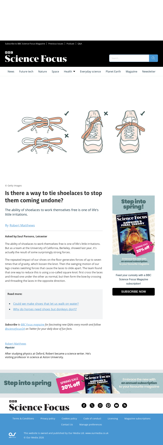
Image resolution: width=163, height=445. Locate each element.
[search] (153, 58)
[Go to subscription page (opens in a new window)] (133, 269)
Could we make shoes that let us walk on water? (46, 304)
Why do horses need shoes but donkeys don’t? (45, 309)
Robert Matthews (15, 343)
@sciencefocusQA (15, 329)
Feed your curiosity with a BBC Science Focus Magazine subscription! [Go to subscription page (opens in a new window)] (133, 279)
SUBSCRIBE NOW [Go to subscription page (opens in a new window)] (133, 291)
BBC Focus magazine (32, 324)
